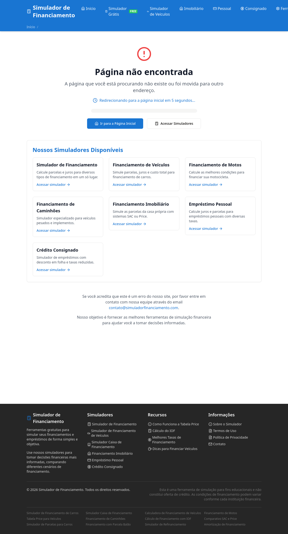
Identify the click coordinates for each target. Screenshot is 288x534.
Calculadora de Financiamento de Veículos (173, 513)
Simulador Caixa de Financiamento (109, 513)
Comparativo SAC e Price (220, 519)
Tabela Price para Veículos (44, 519)
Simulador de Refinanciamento (165, 524)
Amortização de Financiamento (225, 524)
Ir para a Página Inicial (115, 123)
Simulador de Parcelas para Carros (50, 524)
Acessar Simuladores (174, 123)
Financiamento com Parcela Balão (108, 524)
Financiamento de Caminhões (105, 519)
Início (31, 27)
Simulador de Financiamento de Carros (53, 513)
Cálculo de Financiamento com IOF (168, 519)
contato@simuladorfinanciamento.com (143, 307)
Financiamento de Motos (220, 513)
